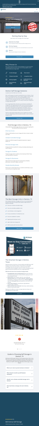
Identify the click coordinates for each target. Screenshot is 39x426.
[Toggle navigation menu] (37, 9)
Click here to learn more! (7, 6)
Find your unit (19, 56)
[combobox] (13, 24)
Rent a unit (36, 11)
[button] (19, 368)
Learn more (19, 293)
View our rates (19, 228)
